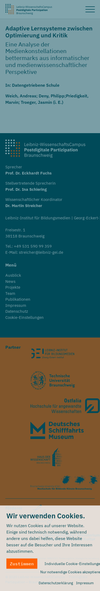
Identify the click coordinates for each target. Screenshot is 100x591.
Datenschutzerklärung (56, 584)
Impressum (85, 584)
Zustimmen (22, 565)
